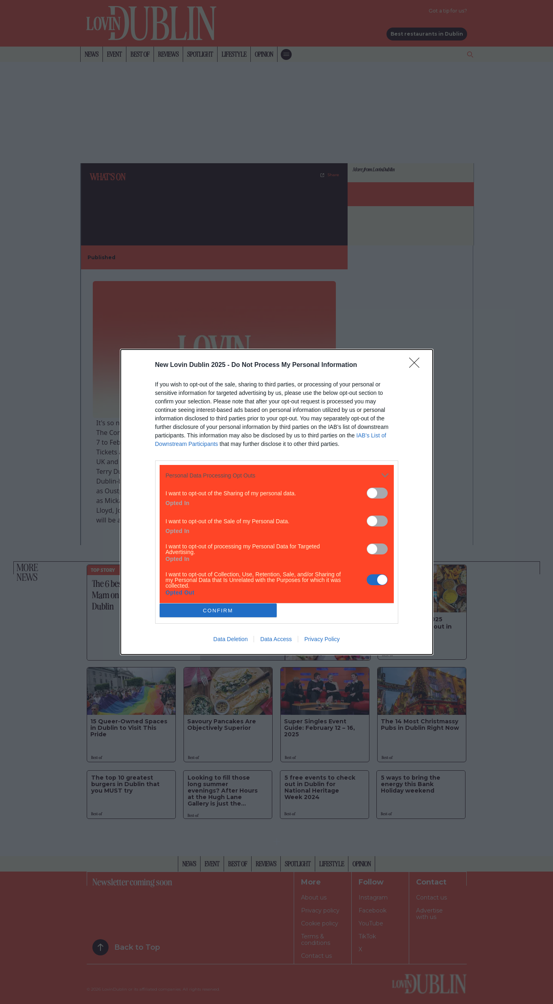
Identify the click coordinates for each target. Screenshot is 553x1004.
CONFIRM (218, 611)
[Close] (417, 365)
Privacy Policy (321, 639)
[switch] (377, 493)
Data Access (276, 639)
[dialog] (277, 502)
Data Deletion (231, 639)
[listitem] (277, 475)
